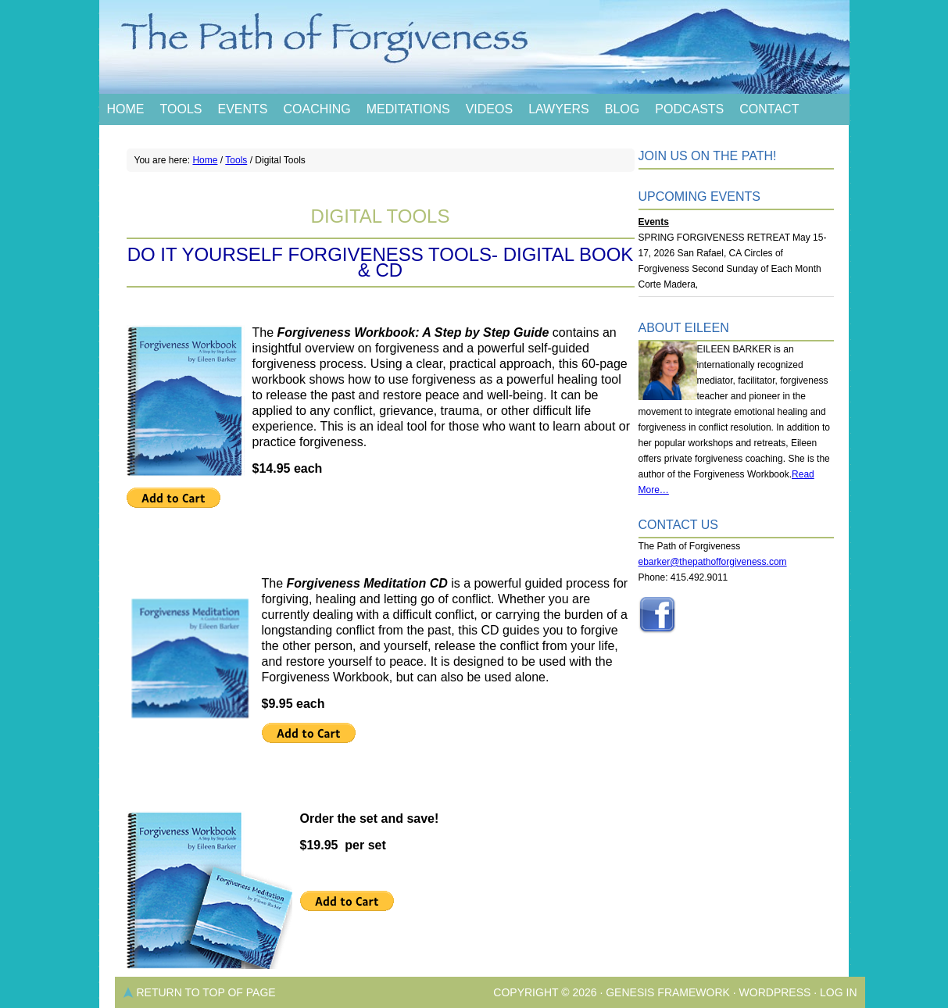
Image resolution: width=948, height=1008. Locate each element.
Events (242, 109)
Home (126, 109)
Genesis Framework (668, 992)
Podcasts (689, 109)
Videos (489, 109)
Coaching (316, 109)
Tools (181, 109)
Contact (769, 109)
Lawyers (558, 109)
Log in (838, 992)
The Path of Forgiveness (474, 47)
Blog (622, 109)
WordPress (775, 992)
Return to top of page (206, 992)
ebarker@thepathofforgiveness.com (713, 561)
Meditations (408, 109)
